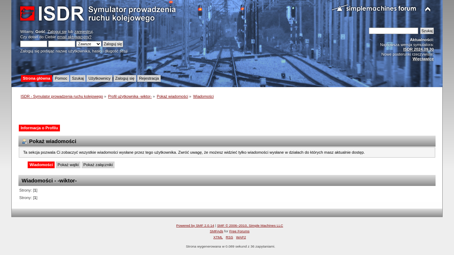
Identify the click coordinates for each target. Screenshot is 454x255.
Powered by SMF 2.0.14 (195, 225)
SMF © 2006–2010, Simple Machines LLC (250, 225)
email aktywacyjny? (74, 37)
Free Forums (239, 231)
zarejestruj (83, 31)
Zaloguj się (57, 31)
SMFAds (216, 231)
